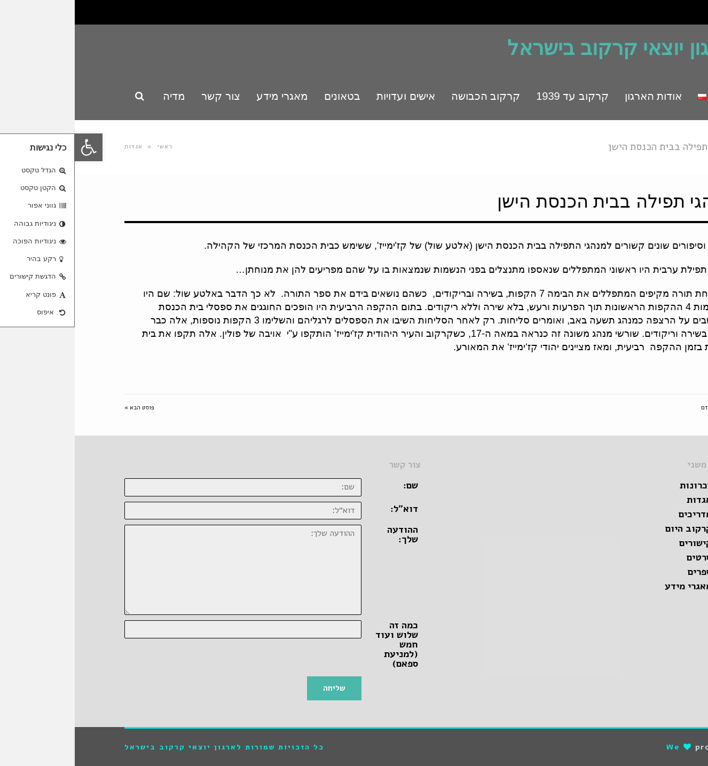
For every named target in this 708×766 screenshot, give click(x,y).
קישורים (620, 542)
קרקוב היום (614, 528)
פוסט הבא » (65, 408)
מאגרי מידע (613, 586)
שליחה (259, 688)
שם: (335, 485)
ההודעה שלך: (327, 534)
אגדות (59, 147)
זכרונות (621, 485)
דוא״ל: (329, 509)
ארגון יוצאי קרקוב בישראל (545, 48)
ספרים (625, 571)
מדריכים (620, 514)
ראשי (90, 147)
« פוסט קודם (642, 408)
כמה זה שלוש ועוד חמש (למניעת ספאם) (322, 644)
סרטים (624, 557)
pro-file (639, 747)
